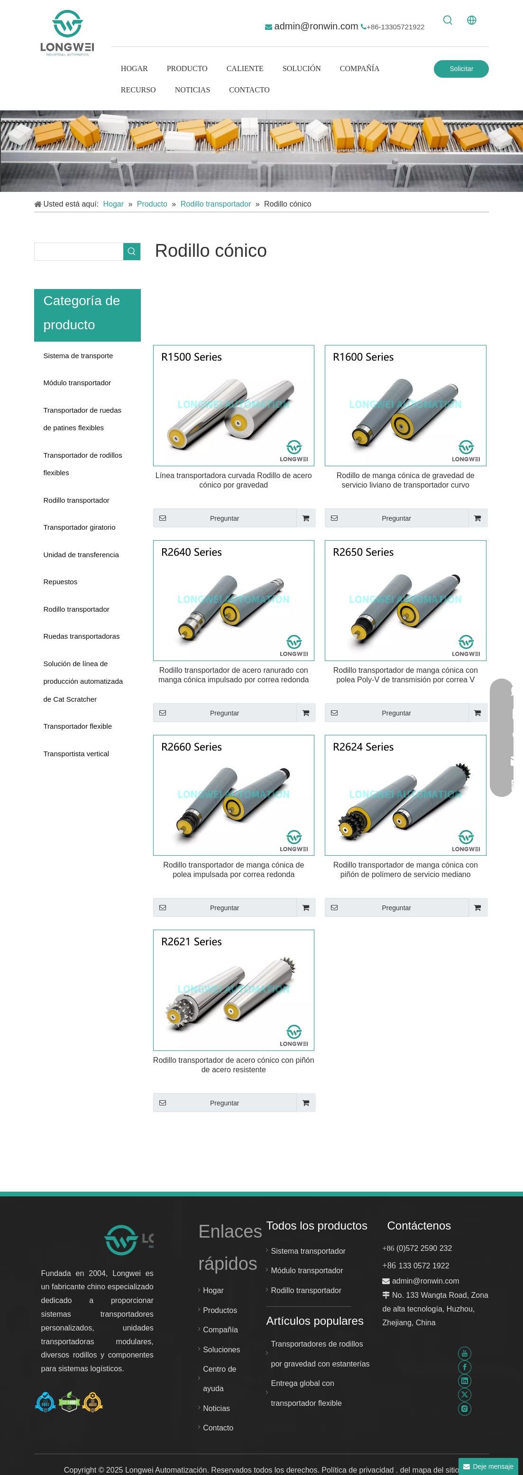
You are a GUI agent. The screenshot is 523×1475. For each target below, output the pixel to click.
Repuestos (61, 582)
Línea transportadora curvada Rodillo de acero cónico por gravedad (234, 480)
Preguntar (196, 517)
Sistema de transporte (78, 356)
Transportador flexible (78, 726)
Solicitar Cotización (461, 71)
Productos (220, 1310)
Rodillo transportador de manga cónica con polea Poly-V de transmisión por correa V (405, 675)
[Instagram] (464, 1408)
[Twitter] (464, 1395)
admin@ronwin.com (318, 26)
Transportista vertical (77, 754)
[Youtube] (464, 1353)
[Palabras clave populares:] (448, 20)
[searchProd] (79, 251)
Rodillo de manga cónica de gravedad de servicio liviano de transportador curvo (406, 480)
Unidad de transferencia (81, 555)
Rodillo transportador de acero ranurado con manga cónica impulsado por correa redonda (233, 675)
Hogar (213, 1290)
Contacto (218, 1428)
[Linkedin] (464, 1381)
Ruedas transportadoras (82, 636)
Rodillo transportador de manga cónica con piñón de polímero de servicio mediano (405, 869)
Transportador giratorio (80, 527)
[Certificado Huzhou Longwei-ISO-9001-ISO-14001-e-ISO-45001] (69, 1402)
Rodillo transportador (77, 500)
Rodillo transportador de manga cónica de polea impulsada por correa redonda (233, 869)
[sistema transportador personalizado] (261, 151)
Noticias (216, 1408)
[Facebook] (464, 1367)
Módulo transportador (77, 383)
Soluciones (221, 1350)
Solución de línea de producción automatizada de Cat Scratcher (83, 681)
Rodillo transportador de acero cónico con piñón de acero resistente (233, 1065)
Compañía (220, 1330)
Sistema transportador (308, 1251)
